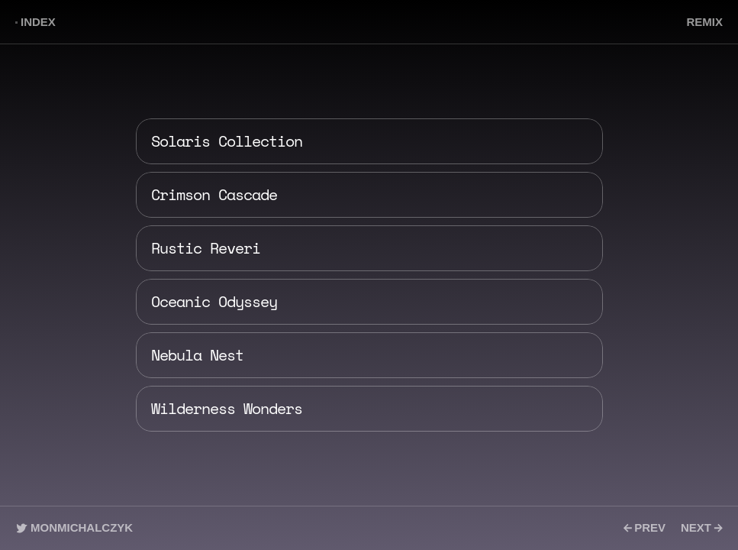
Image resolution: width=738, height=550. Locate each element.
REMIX (704, 21)
